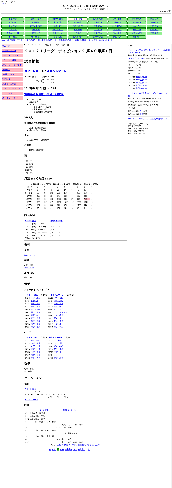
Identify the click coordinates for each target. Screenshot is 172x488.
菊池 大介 (58, 321)
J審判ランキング (9, 74)
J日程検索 (6, 79)
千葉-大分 (137, 30)
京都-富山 (98, 30)
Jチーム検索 (7, 93)
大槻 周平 (58, 324)
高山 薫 (57, 318)
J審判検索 (6, 70)
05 (61, 449)
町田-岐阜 (13, 22)
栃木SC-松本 (36, 19)
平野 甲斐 (35, 358)
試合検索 (11, 40)
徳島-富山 (137, 22)
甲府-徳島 (13, 37)
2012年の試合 (30, 40)
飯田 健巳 (35, 340)
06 (63, 449)
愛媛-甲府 (13, 19)
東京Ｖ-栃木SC (36, 26)
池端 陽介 (35, 343)
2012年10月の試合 (45, 40)
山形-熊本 (98, 33)
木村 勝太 (35, 324)
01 (50, 449)
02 (53, 449)
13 (81, 449)
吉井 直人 (35, 307)
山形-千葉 (58, 22)
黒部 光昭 (35, 327)
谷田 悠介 (35, 349)
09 (71, 449)
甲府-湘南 (154, 30)
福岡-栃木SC (57, 30)
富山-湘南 (78, 19)
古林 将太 (58, 309)
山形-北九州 (117, 26)
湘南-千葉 (154, 22)
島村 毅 (57, 307)
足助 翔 (34, 301)
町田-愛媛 (13, 26)
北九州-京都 (98, 19)
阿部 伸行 (58, 298)
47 (89, 449)
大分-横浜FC (36, 37)
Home (3, 4)
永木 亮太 (58, 315)
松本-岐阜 (154, 26)
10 (74, 449)
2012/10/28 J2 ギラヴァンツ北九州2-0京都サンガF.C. (78, 445)
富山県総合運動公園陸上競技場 (44, 94)
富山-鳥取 (58, 37)
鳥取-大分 (117, 22)
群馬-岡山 (98, 22)
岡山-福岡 (117, 37)
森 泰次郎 (35, 309)
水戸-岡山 (36, 22)
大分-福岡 (154, 19)
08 (68, 449)
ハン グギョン (60, 312)
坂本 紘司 (58, 346)
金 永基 (57, 340)
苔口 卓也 (35, 318)
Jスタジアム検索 (9, 84)
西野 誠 (34, 315)
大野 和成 (58, 304)
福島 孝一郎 (30, 255)
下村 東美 (58, 349)
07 (66, 449)
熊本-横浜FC (78, 26)
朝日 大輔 (35, 321)
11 (76, 449)
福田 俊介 (35, 304)
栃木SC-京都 (98, 37)
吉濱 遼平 (58, 352)
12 (79, 449)
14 (84, 449)
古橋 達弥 (58, 358)
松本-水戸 (58, 26)
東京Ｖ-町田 (137, 33)
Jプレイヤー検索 (9, 60)
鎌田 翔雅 (58, 301)
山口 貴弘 (58, 343)
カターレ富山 (32, 71)
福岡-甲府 (137, 26)
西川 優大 (35, 352)
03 (55, 449)
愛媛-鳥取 (13, 30)
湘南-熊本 (137, 37)
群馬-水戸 (36, 33)
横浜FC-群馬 (57, 19)
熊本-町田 (78, 30)
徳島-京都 (78, 22)
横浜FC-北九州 (13, 33)
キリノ (56, 355)
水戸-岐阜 (78, 33)
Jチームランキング (10, 98)
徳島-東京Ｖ (137, 19)
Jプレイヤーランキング (12, 65)
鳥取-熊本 (117, 19)
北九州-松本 (78, 37)
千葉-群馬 (154, 33)
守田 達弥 (35, 298)
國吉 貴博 (35, 312)
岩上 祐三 (58, 327)
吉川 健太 (35, 346)
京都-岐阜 (98, 26)
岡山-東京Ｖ (58, 33)
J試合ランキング (9, 51)
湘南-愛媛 (117, 33)
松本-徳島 (117, 30)
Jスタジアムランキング (12, 89)
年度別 (20, 40)
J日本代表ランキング (11, 55)
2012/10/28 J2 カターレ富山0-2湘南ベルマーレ (94, 40)
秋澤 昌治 (29, 268)
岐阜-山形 (36, 30)
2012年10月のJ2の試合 (64, 40)
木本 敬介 (35, 355)
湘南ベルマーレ (57, 71)
